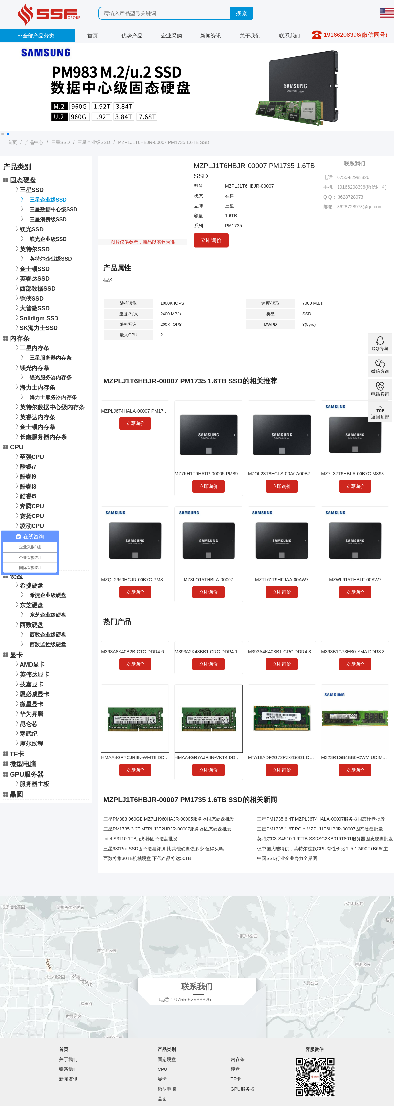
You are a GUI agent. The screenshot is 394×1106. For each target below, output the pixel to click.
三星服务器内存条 (45, 357)
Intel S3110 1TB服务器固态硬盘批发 (140, 838)
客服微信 (314, 1049)
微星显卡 (28, 703)
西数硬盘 (28, 624)
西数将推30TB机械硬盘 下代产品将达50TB (147, 858)
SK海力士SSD (35, 327)
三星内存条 (31, 347)
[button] (2, 134)
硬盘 (13, 575)
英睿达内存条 (34, 416)
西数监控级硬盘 (42, 644)
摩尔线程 (28, 743)
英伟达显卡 (31, 674)
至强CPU (28, 456)
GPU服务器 (23, 774)
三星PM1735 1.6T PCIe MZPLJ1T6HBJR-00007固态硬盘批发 (320, 828)
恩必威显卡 (31, 693)
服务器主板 (31, 783)
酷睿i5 (24, 496)
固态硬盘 (19, 180)
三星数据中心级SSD (47, 209)
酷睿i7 (24, 466)
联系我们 (289, 35)
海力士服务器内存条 (47, 397)
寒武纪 (25, 733)
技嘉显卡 (28, 684)
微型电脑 (19, 764)
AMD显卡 (29, 664)
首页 (92, 35)
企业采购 (171, 35)
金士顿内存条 (34, 426)
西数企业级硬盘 (42, 634)
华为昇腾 (28, 713)
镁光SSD (28, 229)
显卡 (13, 655)
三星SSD (60, 142)
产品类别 (167, 1049)
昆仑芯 (25, 723)
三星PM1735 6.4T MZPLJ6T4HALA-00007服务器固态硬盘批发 (321, 819)
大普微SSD (31, 307)
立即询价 (211, 240)
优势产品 (131, 35)
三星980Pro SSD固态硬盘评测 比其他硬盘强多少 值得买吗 (163, 848)
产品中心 (34, 142)
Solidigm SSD (35, 317)
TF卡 (13, 753)
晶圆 (13, 794)
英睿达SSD (31, 278)
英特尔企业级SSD (45, 258)
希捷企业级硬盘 (42, 594)
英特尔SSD (31, 248)
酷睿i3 (24, 486)
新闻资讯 (210, 35)
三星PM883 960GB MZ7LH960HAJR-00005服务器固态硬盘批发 (168, 819)
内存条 (16, 338)
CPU (13, 447)
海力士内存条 (34, 387)
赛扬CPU (28, 515)
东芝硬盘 (28, 604)
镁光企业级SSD (42, 238)
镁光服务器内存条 (45, 377)
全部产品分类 (35, 35)
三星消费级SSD (42, 219)
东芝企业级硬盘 (42, 614)
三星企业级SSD (93, 142)
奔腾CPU (28, 505)
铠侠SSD (28, 298)
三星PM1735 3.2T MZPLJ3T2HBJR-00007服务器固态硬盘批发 (167, 828)
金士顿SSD (31, 268)
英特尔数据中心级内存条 (49, 406)
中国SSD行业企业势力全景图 (287, 858)
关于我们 (250, 35)
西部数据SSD (34, 288)
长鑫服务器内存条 (40, 436)
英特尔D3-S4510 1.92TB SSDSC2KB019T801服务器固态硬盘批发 (325, 838)
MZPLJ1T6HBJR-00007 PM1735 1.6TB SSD (163, 142)
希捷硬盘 (28, 585)
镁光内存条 (31, 367)
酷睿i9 (24, 476)
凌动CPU (28, 525)
